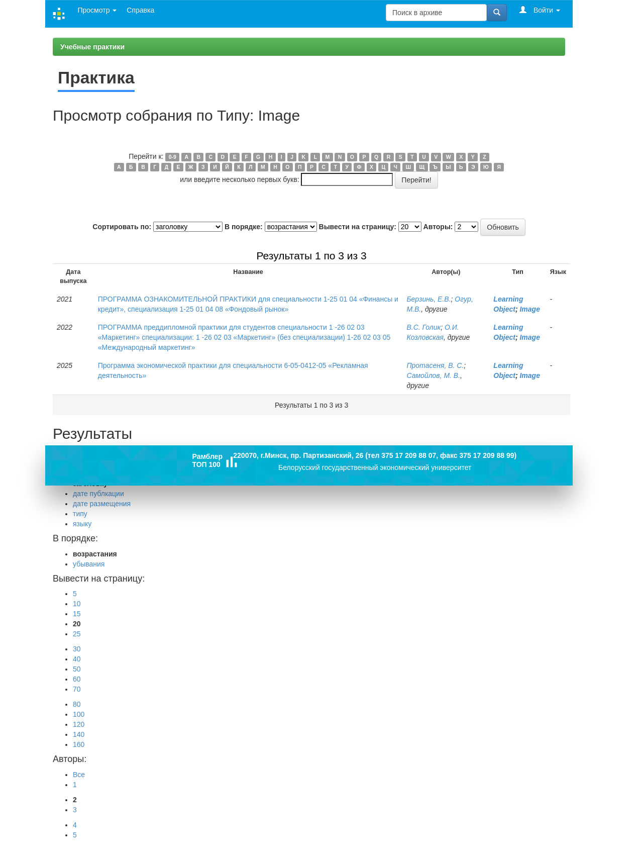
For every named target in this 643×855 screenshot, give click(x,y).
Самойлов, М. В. (433, 375)
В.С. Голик (423, 327)
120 (78, 724)
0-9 (172, 157)
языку (82, 524)
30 (77, 649)
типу (80, 514)
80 (77, 704)
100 (78, 714)
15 (77, 614)
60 (77, 679)
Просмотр (97, 10)
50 (77, 669)
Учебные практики (92, 47)
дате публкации (98, 494)
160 (78, 744)
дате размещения (102, 504)
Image (529, 309)
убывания (88, 564)
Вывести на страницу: (357, 227)
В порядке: (244, 227)
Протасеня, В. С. (435, 365)
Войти (539, 10)
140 (78, 734)
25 (77, 634)
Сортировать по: (121, 227)
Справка (140, 10)
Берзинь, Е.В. (428, 299)
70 (77, 689)
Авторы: (438, 227)
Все (79, 775)
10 (77, 604)
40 (77, 659)
